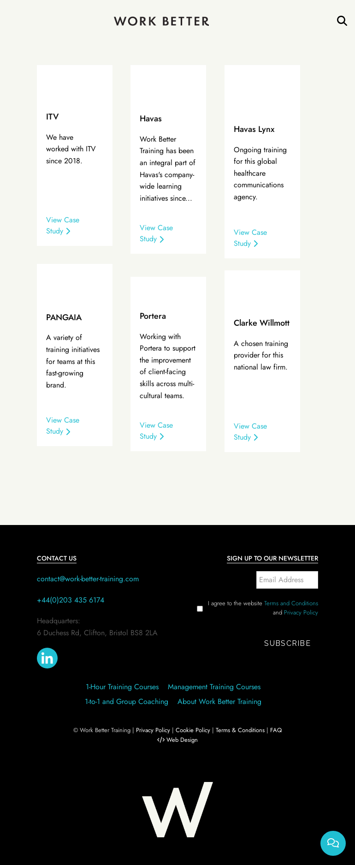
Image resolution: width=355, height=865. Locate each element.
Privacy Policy (301, 612)
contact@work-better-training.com (88, 578)
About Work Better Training (219, 701)
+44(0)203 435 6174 (70, 600)
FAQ (276, 730)
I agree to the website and (263, 608)
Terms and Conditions (291, 603)
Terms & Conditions (240, 730)
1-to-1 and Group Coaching (126, 701)
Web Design (182, 739)
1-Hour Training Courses (122, 686)
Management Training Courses (214, 686)
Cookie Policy (193, 730)
